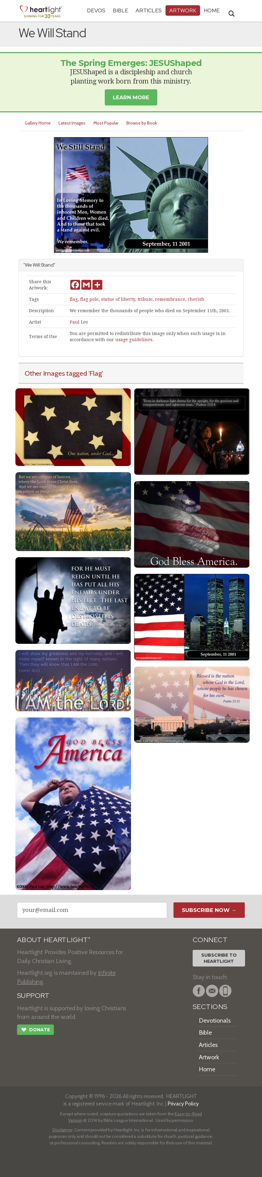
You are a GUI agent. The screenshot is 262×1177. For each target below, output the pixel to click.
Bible (120, 10)
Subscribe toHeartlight (219, 958)
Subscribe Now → (209, 910)
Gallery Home (38, 123)
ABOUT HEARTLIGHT (53, 939)
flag (74, 299)
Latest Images (72, 123)
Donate (35, 1030)
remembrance (170, 299)
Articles (149, 10)
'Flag (95, 373)
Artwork (182, 10)
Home (207, 1069)
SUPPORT (33, 995)
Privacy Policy (183, 1103)
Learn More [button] (131, 97)
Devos (96, 10)
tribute (145, 299)
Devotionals (215, 1020)
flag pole (89, 299)
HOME (212, 10)
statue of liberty (118, 299)
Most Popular (105, 123)
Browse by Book (141, 123)
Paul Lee (79, 322)
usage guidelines (133, 339)
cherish (196, 299)
